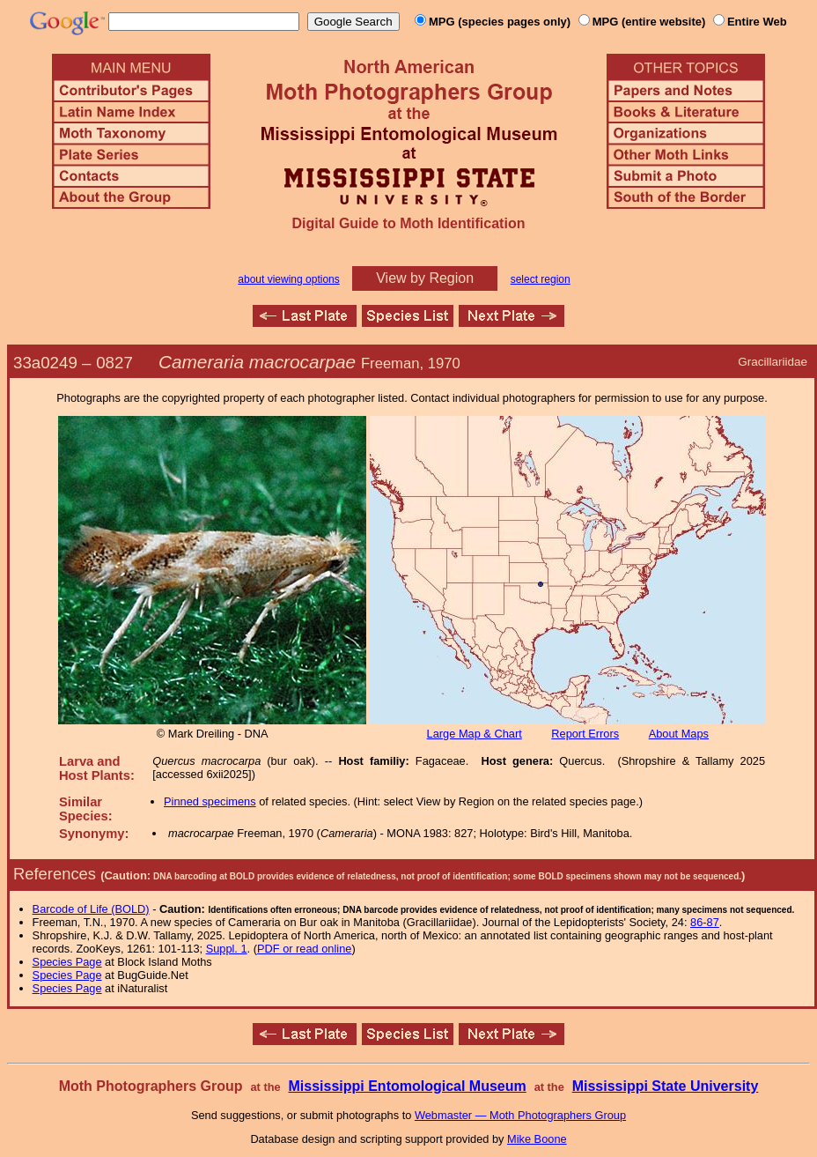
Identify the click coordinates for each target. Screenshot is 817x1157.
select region (540, 279)
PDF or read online (304, 948)
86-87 (704, 922)
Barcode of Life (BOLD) (91, 909)
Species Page (67, 961)
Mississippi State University (665, 1086)
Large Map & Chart (474, 733)
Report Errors (585, 733)
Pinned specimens (210, 801)
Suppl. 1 (226, 948)
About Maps (679, 733)
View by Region (425, 278)
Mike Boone (537, 1139)
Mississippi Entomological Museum (407, 1086)
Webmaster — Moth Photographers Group (520, 1115)
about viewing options (288, 279)
